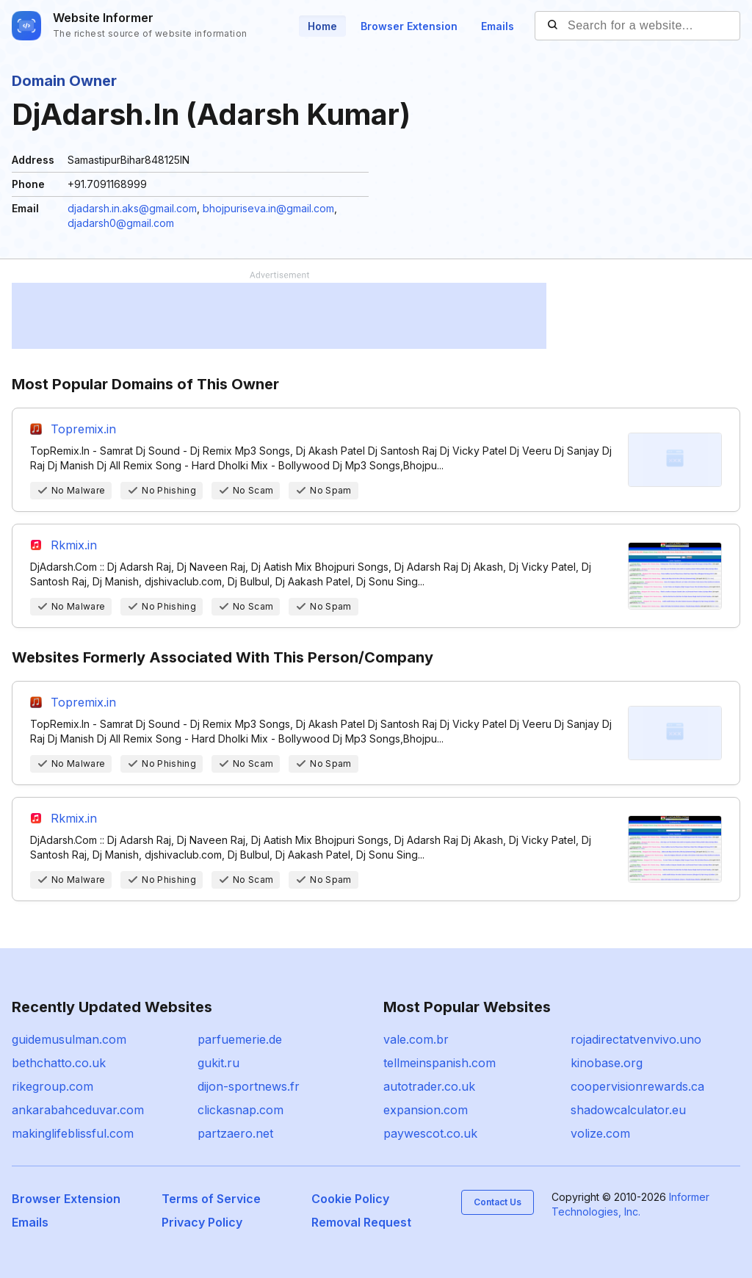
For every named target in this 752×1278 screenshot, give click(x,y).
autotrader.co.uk (429, 1086)
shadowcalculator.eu (628, 1109)
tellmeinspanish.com (439, 1062)
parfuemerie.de (240, 1039)
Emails (497, 26)
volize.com (600, 1133)
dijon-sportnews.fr (249, 1086)
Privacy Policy (202, 1222)
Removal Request (361, 1222)
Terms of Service (211, 1198)
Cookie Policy (350, 1198)
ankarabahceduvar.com (78, 1109)
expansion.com (425, 1109)
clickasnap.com (240, 1109)
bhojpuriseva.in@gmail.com (268, 208)
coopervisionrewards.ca (637, 1086)
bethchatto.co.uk (59, 1062)
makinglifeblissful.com (73, 1133)
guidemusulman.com (69, 1039)
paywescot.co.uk (430, 1133)
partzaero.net (235, 1133)
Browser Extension (409, 26)
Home (322, 26)
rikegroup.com (52, 1086)
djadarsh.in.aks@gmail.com (132, 208)
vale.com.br (416, 1039)
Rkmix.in (74, 545)
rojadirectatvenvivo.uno (636, 1039)
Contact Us (497, 1201)
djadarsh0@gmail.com (121, 223)
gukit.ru (218, 1062)
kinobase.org (607, 1062)
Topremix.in (83, 429)
